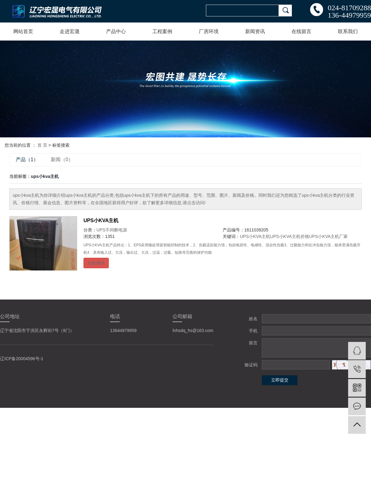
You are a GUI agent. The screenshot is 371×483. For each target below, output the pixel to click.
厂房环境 (209, 31)
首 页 (42, 145)
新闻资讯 (255, 31)
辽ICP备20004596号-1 (21, 358)
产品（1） (27, 159)
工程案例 (162, 31)
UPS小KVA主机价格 (289, 236)
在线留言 (301, 31)
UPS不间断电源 (111, 229)
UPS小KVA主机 (101, 220)
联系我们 (348, 31)
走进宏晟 (69, 31)
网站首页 (23, 31)
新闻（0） (62, 159)
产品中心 (116, 31)
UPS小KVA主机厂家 (328, 236)
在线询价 (96, 263)
